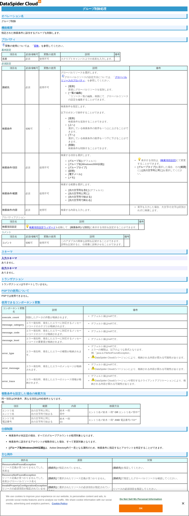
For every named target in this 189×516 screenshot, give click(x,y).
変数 (36, 45)
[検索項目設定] (168, 160)
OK (141, 508)
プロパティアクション (13, 217)
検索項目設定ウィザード (42, 227)
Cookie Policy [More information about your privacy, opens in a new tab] (60, 503)
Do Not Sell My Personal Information (141, 499)
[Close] (183, 504)
